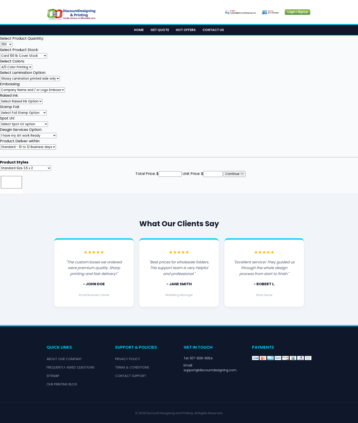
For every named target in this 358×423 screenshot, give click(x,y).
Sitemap (53, 376)
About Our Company (64, 359)
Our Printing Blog (62, 384)
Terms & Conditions (132, 367)
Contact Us (213, 30)
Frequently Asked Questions (71, 367)
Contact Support (130, 376)
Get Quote (159, 30)
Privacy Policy (127, 359)
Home (139, 30)
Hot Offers (186, 30)
